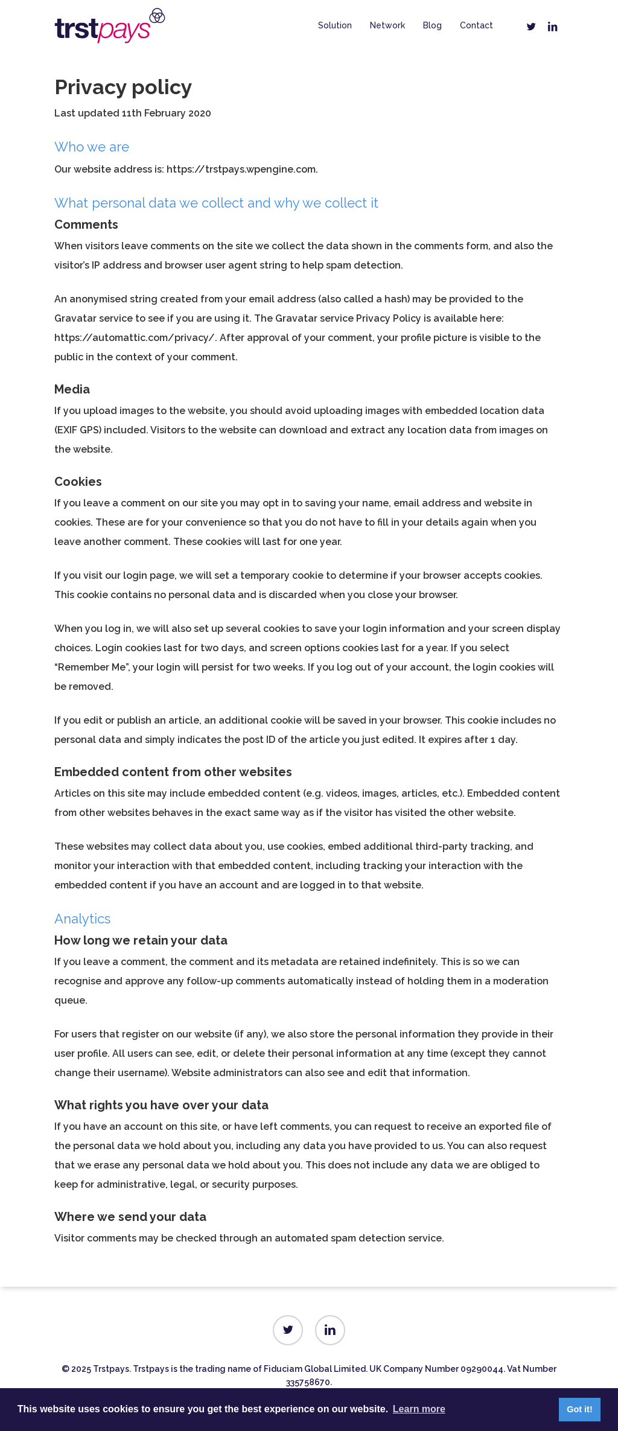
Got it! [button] (579, 1409)
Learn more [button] (419, 1409)
